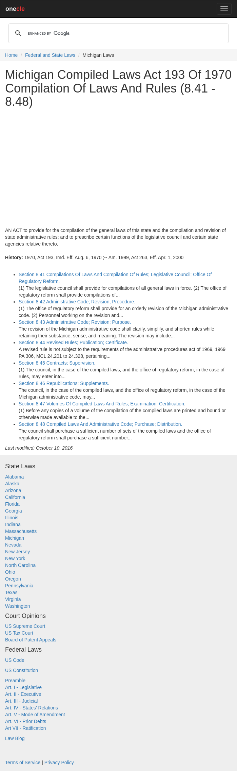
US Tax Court (19, 633)
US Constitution (21, 670)
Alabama (14, 477)
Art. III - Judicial (21, 701)
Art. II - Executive (23, 694)
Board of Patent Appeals (30, 639)
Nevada (13, 545)
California (15, 497)
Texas (11, 592)
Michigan (14, 538)
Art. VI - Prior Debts (25, 721)
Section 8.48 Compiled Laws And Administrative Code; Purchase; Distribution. (100, 424)
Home (11, 55)
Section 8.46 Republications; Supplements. (64, 383)
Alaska (12, 483)
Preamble (15, 680)
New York (15, 558)
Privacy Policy (59, 762)
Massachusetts (21, 531)
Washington (17, 606)
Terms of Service (22, 762)
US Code (14, 660)
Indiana (13, 524)
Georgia (13, 511)
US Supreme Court (25, 626)
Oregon (13, 579)
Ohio (10, 572)
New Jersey (17, 551)
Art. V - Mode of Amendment (35, 714)
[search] (117, 33)
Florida (12, 504)
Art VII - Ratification (25, 728)
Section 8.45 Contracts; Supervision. (57, 363)
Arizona (13, 490)
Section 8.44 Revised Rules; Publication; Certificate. (73, 342)
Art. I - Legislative (23, 687)
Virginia (13, 599)
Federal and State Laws (50, 55)
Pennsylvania (19, 585)
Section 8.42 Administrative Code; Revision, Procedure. (77, 301)
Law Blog (15, 738)
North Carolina (20, 565)
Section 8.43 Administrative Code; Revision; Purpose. (75, 322)
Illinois (11, 517)
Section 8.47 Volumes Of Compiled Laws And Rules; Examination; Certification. (102, 403)
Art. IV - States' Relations (31, 707)
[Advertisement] (118, 160)
